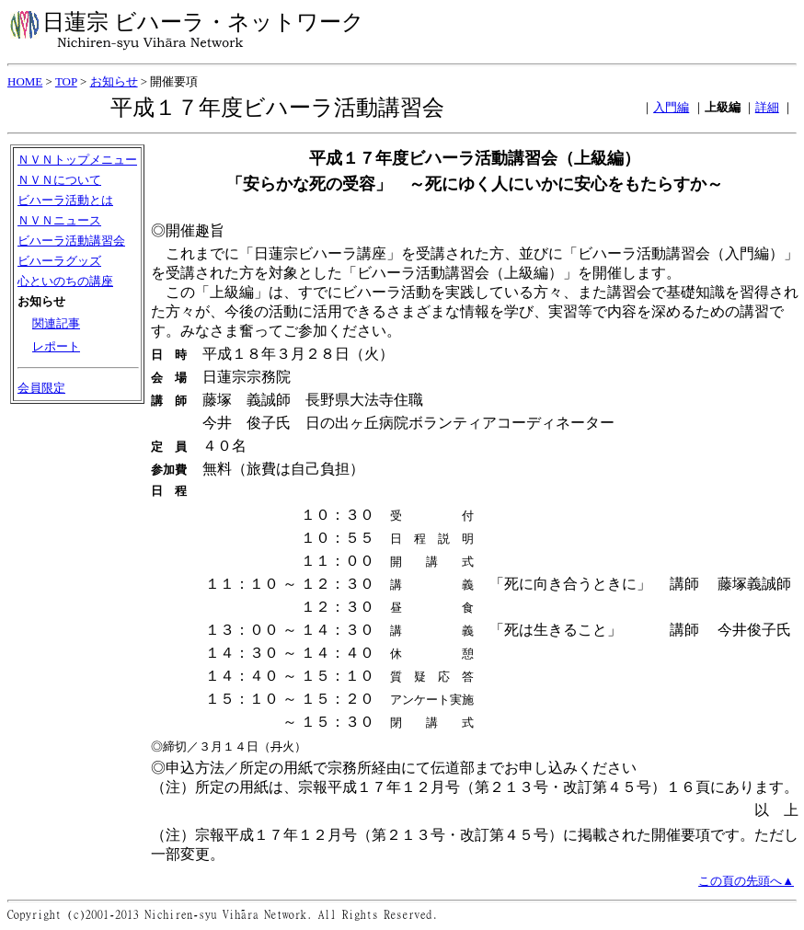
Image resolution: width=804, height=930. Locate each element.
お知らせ (114, 81)
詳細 (767, 107)
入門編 (671, 107)
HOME (24, 81)
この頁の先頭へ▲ (746, 883)
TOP (66, 81)
